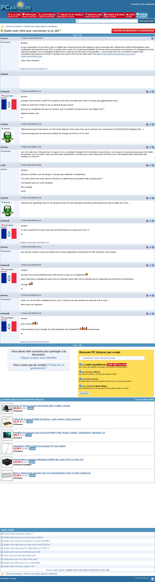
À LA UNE (14, 15)
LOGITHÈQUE (46, 15)
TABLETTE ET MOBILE (70, 15)
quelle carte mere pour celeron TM (19, 566)
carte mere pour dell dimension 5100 (20, 555)
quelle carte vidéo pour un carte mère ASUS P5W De (27, 544)
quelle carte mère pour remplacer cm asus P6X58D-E (27, 541)
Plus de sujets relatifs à (77, 570)
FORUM (142, 15)
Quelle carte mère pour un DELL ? (19, 534)
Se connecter (148, 4)
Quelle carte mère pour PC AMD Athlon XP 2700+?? (26, 548)
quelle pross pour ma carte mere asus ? (21, 559)
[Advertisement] (77, 507)
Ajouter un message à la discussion (133, 31)
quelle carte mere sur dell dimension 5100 (22, 552)
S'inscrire (135, 4)
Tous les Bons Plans (144, 399)
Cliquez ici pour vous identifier (38, 357)
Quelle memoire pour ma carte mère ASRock (23, 537)
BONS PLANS (93, 15)
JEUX (130, 15)
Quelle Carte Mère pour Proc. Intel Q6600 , (22, 563)
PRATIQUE (29, 15)
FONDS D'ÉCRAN (114, 15)
